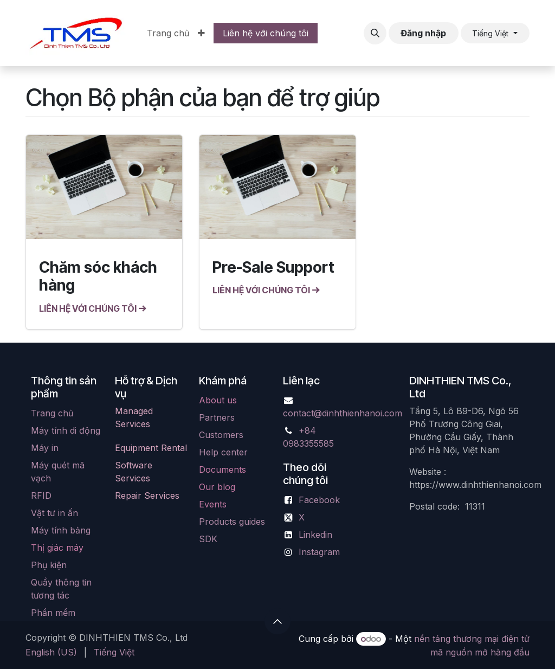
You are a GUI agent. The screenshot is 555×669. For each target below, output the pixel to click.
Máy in (45, 447)
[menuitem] (168, 33)
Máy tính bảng (61, 530)
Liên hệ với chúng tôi (265, 33)
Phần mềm (53, 612)
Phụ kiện (49, 564)
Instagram (319, 551)
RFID (41, 495)
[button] (375, 33)
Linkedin (315, 534)
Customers (221, 434)
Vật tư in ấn (54, 512)
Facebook (319, 499)
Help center (223, 452)
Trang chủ (52, 413)
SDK (208, 538)
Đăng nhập (423, 33)
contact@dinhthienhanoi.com (342, 413)
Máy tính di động (65, 430)
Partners (217, 417)
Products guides (232, 521)
